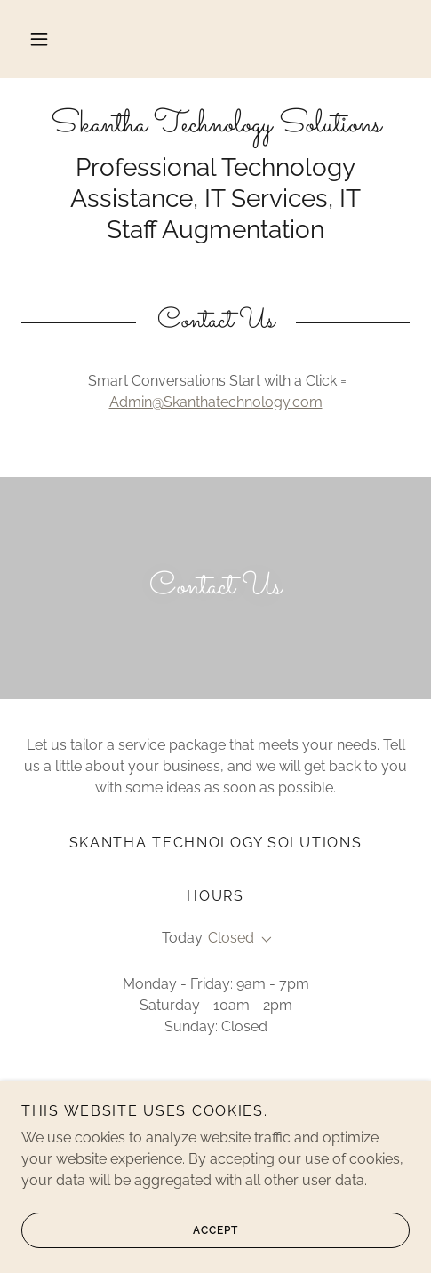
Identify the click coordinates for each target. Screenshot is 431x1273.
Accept (129, 1230)
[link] (215, 126)
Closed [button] (231, 937)
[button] (39, 39)
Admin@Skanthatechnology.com (216, 402)
